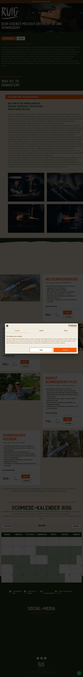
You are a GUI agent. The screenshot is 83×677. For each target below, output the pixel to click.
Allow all (65, 350)
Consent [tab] (17, 330)
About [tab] (66, 330)
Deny (41, 350)
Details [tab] (41, 330)
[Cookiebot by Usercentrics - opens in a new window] (70, 326)
